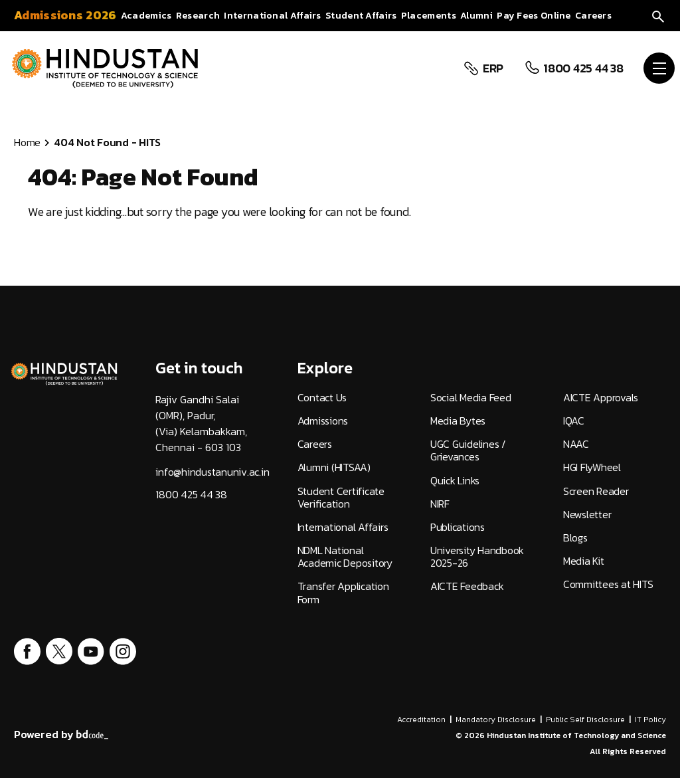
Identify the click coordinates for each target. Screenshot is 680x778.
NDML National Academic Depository (345, 556)
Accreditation (421, 720)
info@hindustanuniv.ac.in (212, 472)
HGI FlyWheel (592, 467)
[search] (658, 15)
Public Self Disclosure (585, 720)
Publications (457, 527)
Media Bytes (457, 421)
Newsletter (587, 514)
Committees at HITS (608, 584)
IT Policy (650, 720)
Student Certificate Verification (341, 497)
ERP (491, 68)
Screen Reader (596, 491)
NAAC (576, 444)
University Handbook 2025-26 (477, 556)
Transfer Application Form (343, 592)
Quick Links (454, 480)
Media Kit (583, 561)
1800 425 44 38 (582, 68)
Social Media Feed (470, 397)
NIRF (440, 504)
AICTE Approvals (600, 397)
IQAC (573, 421)
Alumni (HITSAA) (334, 467)
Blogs (575, 538)
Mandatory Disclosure (496, 720)
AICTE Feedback (467, 586)
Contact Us (322, 397)
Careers (315, 444)
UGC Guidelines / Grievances (468, 450)
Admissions (323, 421)
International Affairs (343, 527)
